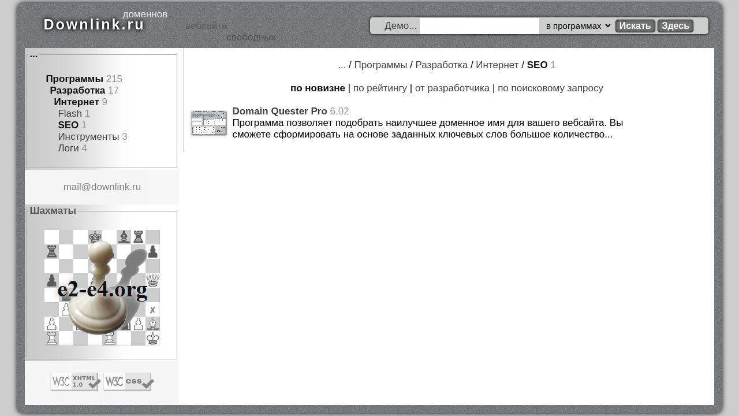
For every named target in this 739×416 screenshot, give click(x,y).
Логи (68, 148)
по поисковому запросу (550, 88)
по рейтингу (380, 88)
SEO (68, 125)
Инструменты (88, 136)
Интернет (76, 101)
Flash (70, 113)
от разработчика (452, 88)
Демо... (401, 25)
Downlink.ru (94, 24)
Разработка (77, 90)
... (33, 54)
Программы (74, 78)
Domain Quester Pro (279, 111)
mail (72, 186)
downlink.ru (116, 186)
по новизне (317, 88)
